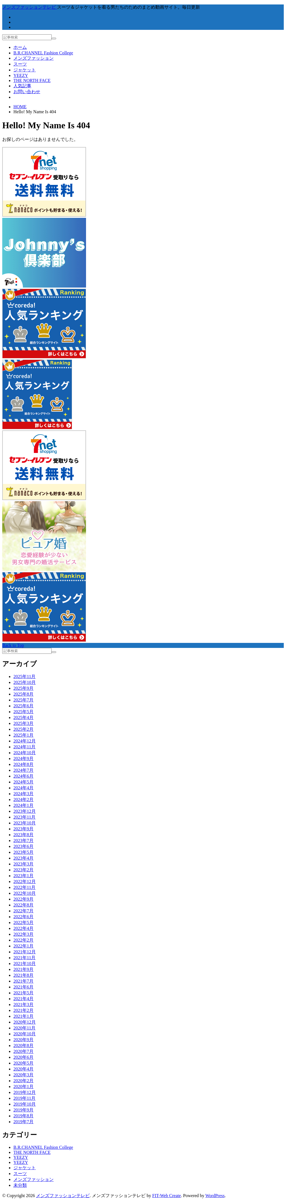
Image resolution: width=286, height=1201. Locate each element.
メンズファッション (33, 58)
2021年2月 (23, 1010)
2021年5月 (23, 992)
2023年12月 (24, 811)
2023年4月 (23, 858)
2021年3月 (23, 1004)
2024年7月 (23, 770)
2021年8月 (23, 975)
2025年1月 (23, 735)
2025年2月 (23, 729)
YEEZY (20, 75)
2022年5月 (23, 922)
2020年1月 (23, 1086)
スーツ (20, 64)
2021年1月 (23, 1016)
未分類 (20, 1185)
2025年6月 (23, 705)
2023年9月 (23, 828)
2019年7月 (23, 1121)
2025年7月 (23, 700)
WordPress (215, 1195)
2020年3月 (23, 1074)
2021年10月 (24, 963)
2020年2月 (23, 1080)
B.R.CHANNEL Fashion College (43, 52)
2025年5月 (23, 711)
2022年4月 (23, 928)
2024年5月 (23, 782)
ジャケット (24, 69)
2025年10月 (24, 682)
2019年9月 (23, 1110)
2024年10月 (24, 752)
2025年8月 (23, 694)
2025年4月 (23, 717)
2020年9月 (23, 1039)
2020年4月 (23, 1069)
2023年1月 (23, 875)
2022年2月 (23, 940)
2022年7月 (23, 910)
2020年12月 (24, 1022)
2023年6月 (23, 846)
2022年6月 (23, 916)
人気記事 (22, 85)
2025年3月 (23, 723)
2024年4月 (23, 787)
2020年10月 (24, 1033)
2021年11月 (24, 957)
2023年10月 (24, 823)
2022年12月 (24, 881)
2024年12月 (24, 741)
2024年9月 (23, 758)
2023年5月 (23, 852)
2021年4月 (23, 998)
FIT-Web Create (166, 1195)
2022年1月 (23, 946)
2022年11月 (24, 887)
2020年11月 (24, 1028)
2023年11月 (24, 817)
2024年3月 (23, 793)
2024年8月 (23, 764)
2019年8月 (23, 1115)
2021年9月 (23, 969)
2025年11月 (24, 676)
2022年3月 (23, 934)
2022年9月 (23, 899)
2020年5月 (23, 1063)
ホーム (20, 47)
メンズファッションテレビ (63, 1195)
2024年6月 (23, 776)
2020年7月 (23, 1051)
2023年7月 (23, 840)
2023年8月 (23, 834)
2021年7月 (23, 981)
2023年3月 (23, 864)
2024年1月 (23, 805)
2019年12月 (24, 1092)
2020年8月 (23, 1045)
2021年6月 (23, 987)
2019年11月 (24, 1098)
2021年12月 (24, 951)
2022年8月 (23, 905)
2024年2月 (23, 799)
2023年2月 (23, 869)
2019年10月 (24, 1104)
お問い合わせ (26, 91)
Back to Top (13, 645)
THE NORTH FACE (32, 80)
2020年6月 (23, 1057)
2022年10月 (24, 893)
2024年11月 (24, 746)
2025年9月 (23, 688)
